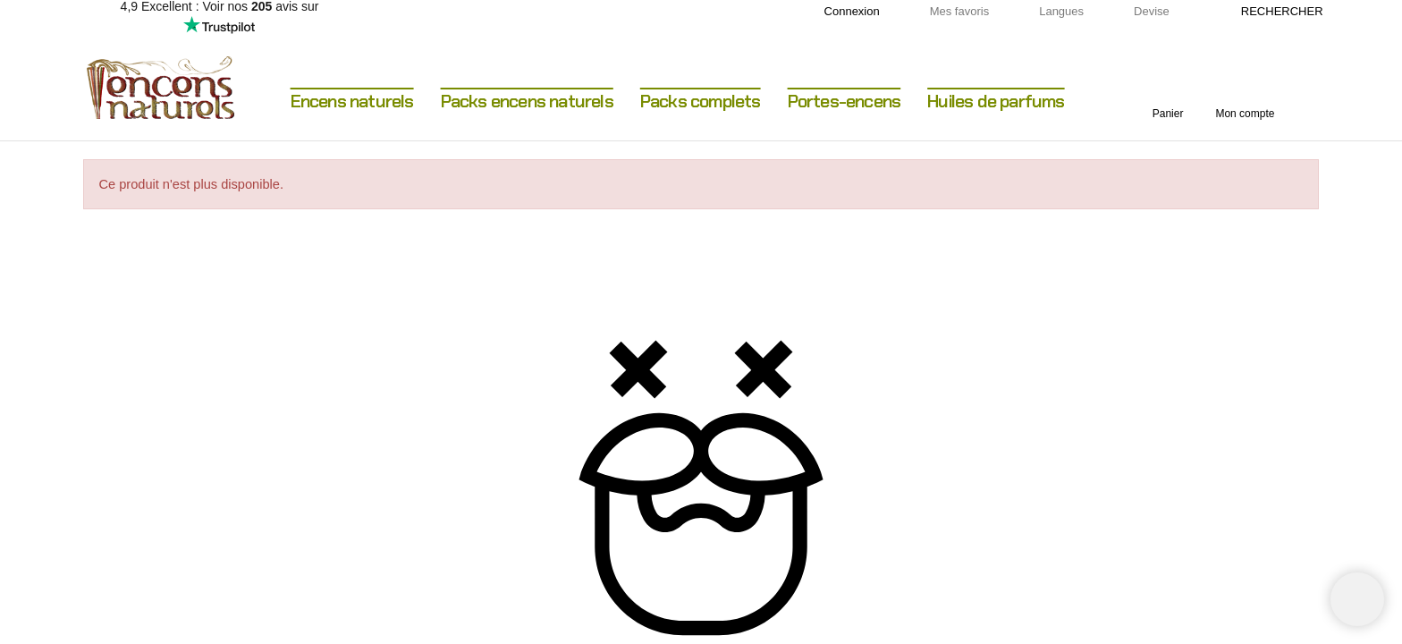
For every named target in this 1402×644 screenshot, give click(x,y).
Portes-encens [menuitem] (844, 101)
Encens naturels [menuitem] (352, 101)
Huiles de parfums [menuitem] (995, 101)
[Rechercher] (1273, 11)
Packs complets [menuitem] (700, 101)
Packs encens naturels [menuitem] (527, 101)
